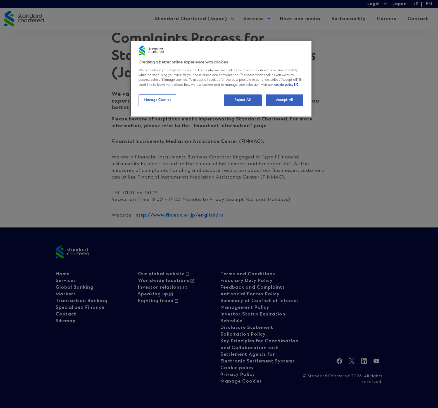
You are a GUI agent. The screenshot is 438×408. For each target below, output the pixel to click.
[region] (221, 79)
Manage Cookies (157, 100)
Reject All (243, 100)
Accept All (284, 100)
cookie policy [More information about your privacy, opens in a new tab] (283, 85)
